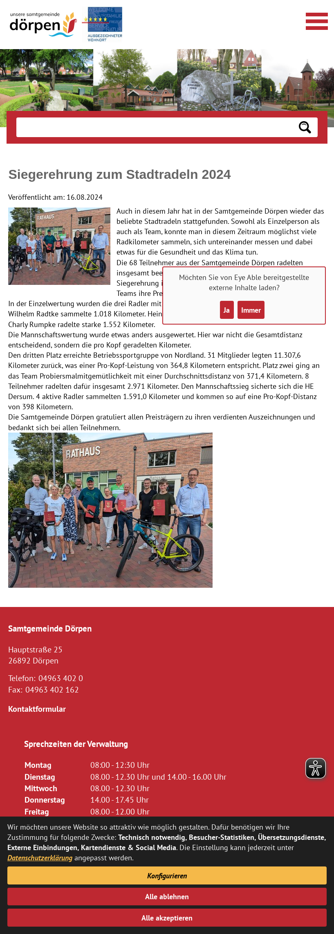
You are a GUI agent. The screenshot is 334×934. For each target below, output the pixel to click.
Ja (227, 310)
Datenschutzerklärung (39, 857)
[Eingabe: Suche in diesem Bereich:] (154, 127)
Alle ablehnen (167, 896)
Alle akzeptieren (167, 918)
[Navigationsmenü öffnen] (315, 20)
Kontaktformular (37, 709)
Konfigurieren (167, 875)
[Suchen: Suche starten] (305, 127)
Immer (251, 310)
